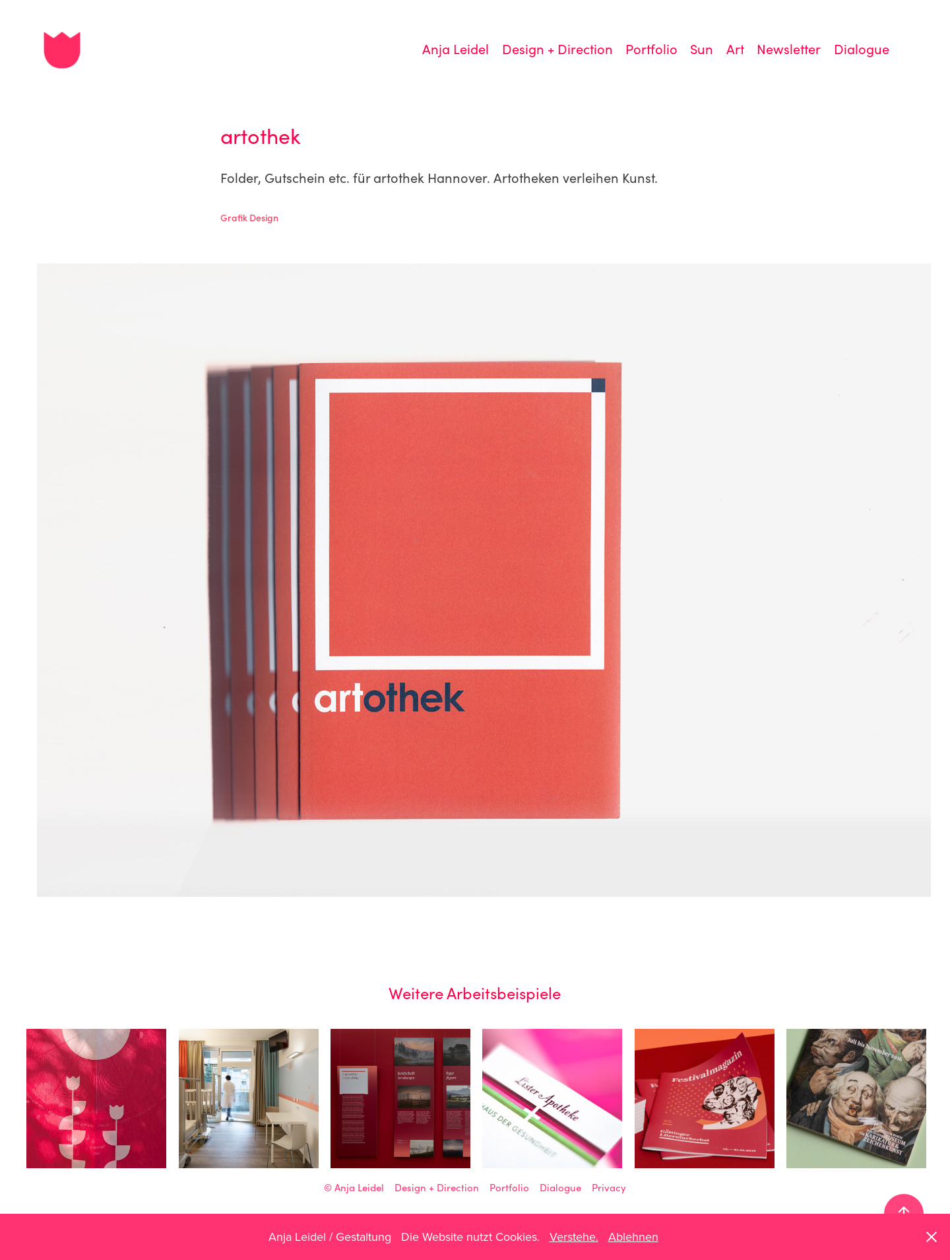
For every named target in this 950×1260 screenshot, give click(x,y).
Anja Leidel (455, 48)
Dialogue (861, 48)
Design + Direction (557, 48)
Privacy (609, 1187)
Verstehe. (574, 1236)
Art (735, 48)
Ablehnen (633, 1236)
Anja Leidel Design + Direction (406, 1187)
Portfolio (651, 48)
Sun (701, 48)
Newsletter (789, 48)
